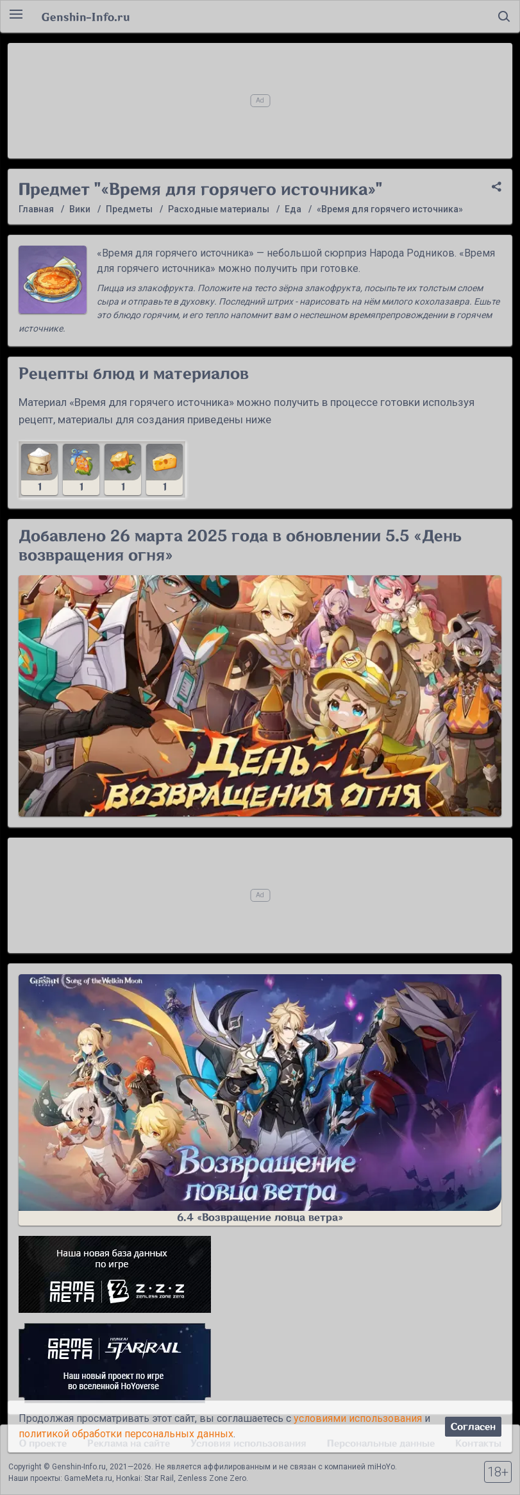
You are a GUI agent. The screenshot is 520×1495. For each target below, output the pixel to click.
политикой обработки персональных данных (126, 1434)
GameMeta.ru (88, 1478)
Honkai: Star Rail (145, 1478)
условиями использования (358, 1418)
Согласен (473, 1426)
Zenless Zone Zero (212, 1478)
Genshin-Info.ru (86, 16)
